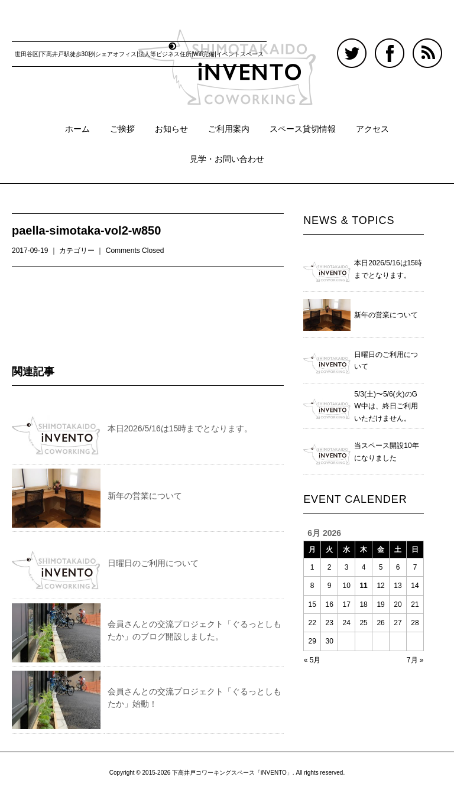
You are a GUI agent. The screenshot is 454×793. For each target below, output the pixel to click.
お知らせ (171, 129)
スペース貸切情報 (303, 129)
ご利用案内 (228, 129)
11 (363, 585)
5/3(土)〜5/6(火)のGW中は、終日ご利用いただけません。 (385, 406)
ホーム (77, 129)
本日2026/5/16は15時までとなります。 (180, 428)
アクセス (372, 129)
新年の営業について (145, 495)
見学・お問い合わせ (227, 159)
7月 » (415, 660)
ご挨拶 (122, 129)
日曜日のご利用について (153, 563)
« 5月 (312, 660)
